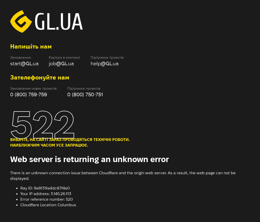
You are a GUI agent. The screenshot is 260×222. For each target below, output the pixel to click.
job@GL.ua (61, 63)
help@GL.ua (105, 63)
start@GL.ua (24, 63)
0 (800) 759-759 (28, 94)
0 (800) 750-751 (85, 94)
